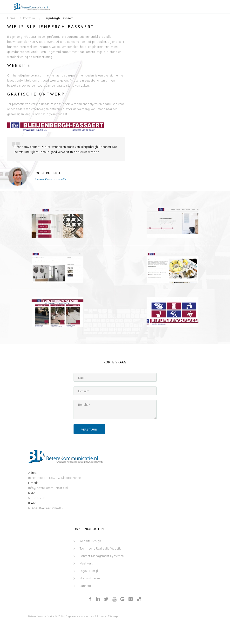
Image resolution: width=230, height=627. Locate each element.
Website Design (90, 541)
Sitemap (113, 616)
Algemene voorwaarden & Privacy (86, 616)
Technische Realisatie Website (101, 548)
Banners (85, 586)
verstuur (89, 429)
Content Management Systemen (102, 556)
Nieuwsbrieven (90, 578)
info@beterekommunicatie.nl (48, 488)
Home (11, 18)
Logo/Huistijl (89, 571)
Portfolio (29, 18)
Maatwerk (86, 563)
